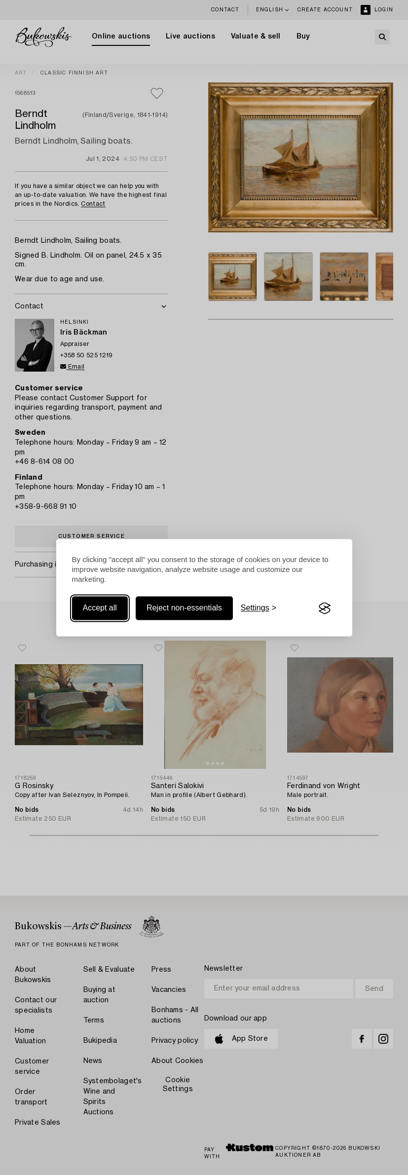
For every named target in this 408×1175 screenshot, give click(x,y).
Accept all (100, 608)
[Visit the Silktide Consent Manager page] (324, 608)
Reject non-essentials (184, 608)
